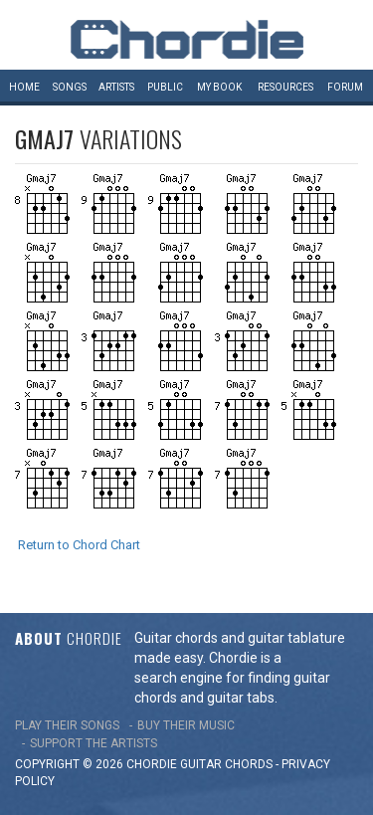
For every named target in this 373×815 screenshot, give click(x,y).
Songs (70, 87)
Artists (116, 87)
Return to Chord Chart (79, 544)
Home (24, 87)
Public (165, 87)
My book (219, 87)
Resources (285, 87)
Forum (345, 87)
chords (249, 764)
